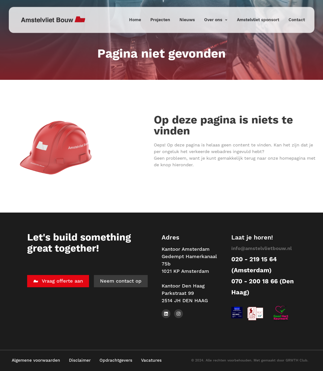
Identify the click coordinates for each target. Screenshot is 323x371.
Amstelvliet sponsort (258, 13)
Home (135, 13)
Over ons (216, 13)
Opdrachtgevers (116, 360)
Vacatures (151, 360)
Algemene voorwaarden (36, 360)
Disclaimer (80, 360)
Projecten (160, 13)
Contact (297, 13)
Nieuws (187, 13)
